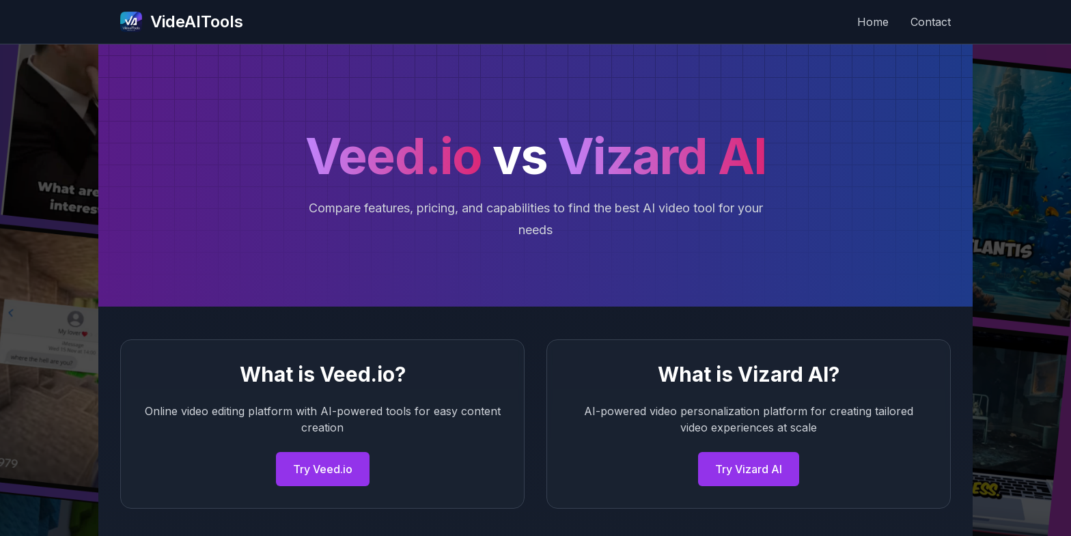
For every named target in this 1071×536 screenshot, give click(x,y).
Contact (930, 22)
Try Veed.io (322, 469)
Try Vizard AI (748, 469)
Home (873, 22)
